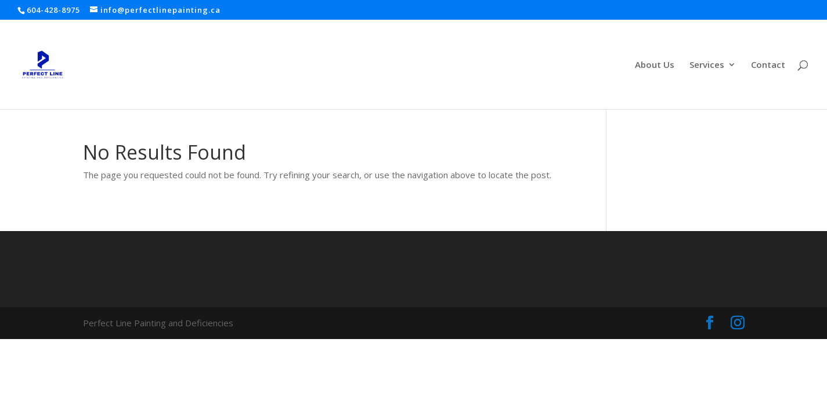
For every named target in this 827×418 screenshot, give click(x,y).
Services (706, 65)
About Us (654, 65)
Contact (768, 65)
